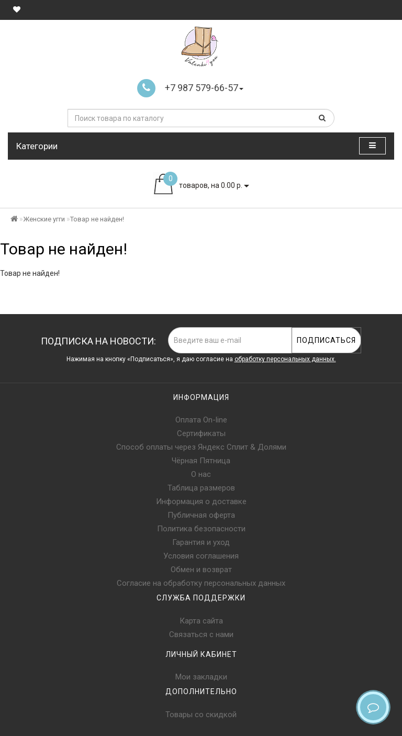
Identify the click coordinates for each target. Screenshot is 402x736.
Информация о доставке (201, 501)
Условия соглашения (201, 556)
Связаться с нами (201, 634)
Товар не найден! (97, 219)
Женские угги (44, 219)
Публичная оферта (201, 515)
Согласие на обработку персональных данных (201, 583)
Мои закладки (201, 677)
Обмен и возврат (201, 569)
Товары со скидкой (201, 714)
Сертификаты (201, 433)
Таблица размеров (201, 488)
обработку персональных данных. (285, 359)
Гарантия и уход (201, 542)
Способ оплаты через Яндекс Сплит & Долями (201, 447)
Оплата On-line (201, 420)
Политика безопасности (201, 528)
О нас (201, 474)
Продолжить (367, 294)
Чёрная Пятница (201, 460)
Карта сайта (201, 621)
